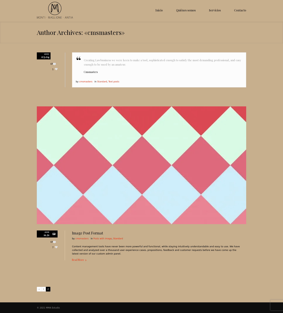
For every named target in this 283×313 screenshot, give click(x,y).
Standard (102, 81)
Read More (78, 260)
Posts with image (102, 238)
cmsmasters (85, 81)
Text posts (113, 81)
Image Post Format (87, 232)
